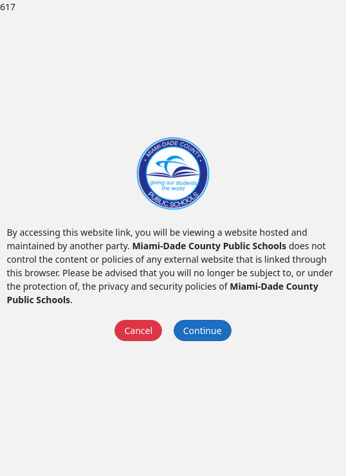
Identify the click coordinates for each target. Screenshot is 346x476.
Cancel (138, 330)
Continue (202, 330)
